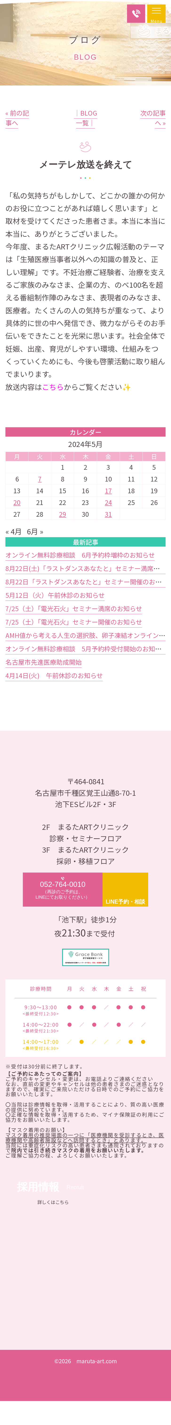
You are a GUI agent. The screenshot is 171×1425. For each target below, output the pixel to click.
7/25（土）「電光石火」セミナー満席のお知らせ (73, 632)
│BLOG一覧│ (85, 141)
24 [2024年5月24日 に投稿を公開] (108, 526)
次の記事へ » (153, 141)
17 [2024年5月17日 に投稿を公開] (108, 514)
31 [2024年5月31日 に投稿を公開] (108, 537)
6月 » (35, 555)
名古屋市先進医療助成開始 (43, 685)
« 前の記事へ (17, 141)
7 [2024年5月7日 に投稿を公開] (40, 502)
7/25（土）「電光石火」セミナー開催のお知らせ (73, 645)
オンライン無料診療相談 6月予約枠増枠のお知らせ (80, 578)
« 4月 (13, 555)
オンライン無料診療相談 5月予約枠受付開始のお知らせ (86, 672)
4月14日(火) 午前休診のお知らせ (54, 699)
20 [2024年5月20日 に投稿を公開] (16, 526)
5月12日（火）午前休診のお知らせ (55, 618)
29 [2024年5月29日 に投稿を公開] (62, 537)
